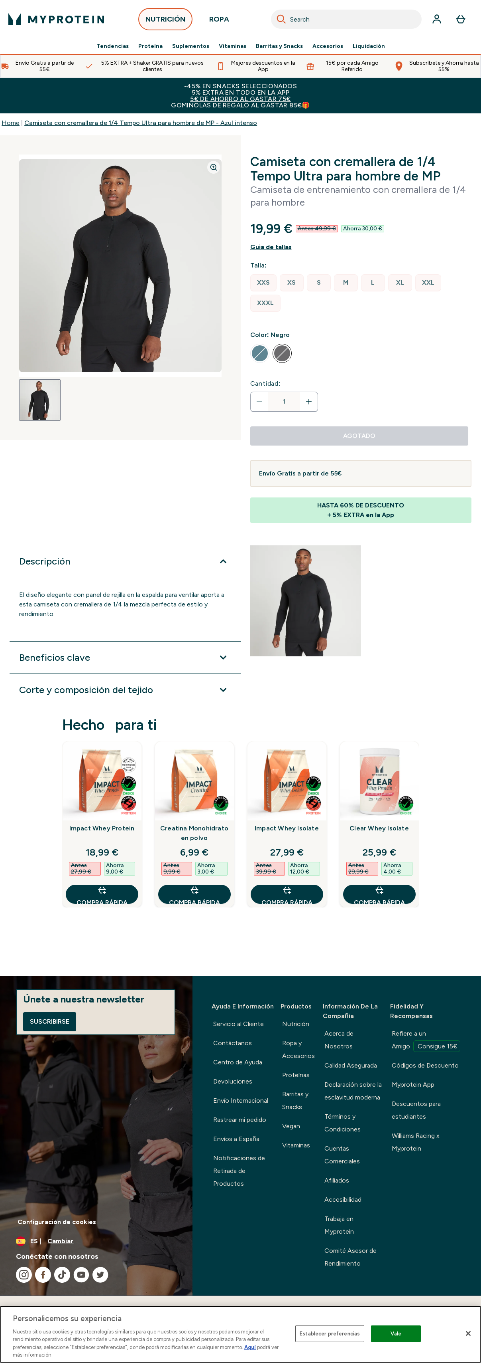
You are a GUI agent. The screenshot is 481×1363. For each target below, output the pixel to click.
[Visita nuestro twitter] (100, 1275)
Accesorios (327, 46)
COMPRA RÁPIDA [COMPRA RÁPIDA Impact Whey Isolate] (286, 894)
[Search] (281, 19)
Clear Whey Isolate (379, 828)
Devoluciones (232, 1081)
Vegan (291, 1126)
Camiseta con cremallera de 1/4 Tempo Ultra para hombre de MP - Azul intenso (140, 123)
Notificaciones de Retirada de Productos (239, 1170)
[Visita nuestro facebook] (43, 1275)
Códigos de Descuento (425, 1065)
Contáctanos (232, 1043)
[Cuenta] (437, 19)
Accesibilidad (342, 1199)
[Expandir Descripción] (125, 561)
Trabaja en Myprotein (339, 1225)
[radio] (263, 282)
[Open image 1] (40, 400)
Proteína (150, 46)
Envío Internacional (240, 1100)
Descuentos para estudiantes (416, 1110)
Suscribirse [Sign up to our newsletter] (49, 1021)
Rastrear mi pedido (239, 1119)
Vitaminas (232, 46)
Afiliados (336, 1180)
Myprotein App (413, 1084)
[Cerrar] (468, 1333)
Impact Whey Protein (102, 828)
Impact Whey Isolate (287, 828)
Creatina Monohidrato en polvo (194, 833)
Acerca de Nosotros (338, 1040)
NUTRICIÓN (165, 21)
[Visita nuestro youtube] (81, 1275)
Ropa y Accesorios (298, 1049)
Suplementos (190, 46)
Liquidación (369, 46)
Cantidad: (265, 383)
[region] (240, 1334)
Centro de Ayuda (237, 1062)
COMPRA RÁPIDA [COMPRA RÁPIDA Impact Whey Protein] (102, 894)
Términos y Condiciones (342, 1123)
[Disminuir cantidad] (259, 401)
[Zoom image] (213, 167)
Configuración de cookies (57, 1222)
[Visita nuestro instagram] (24, 1275)
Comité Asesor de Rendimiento (350, 1257)
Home (11, 123)
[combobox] (346, 19)
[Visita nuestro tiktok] (62, 1275)
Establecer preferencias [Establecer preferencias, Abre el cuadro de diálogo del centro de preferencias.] (330, 1334)
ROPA (219, 21)
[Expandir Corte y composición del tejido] (125, 690)
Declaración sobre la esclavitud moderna (353, 1091)
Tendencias (112, 46)
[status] (284, 401)
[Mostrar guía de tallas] (361, 247)
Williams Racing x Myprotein (416, 1142)
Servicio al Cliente (238, 1024)
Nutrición (295, 1024)
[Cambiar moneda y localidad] (96, 1241)
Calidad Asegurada (350, 1065)
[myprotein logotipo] (56, 19)
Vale (396, 1334)
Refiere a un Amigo (426, 1041)
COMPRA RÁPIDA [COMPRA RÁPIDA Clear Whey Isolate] (379, 894)
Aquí (250, 1347)
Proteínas (296, 1075)
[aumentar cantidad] (309, 401)
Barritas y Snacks (279, 46)
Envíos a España (236, 1139)
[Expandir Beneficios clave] (125, 658)
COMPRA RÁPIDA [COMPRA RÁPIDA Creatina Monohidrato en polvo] (194, 894)
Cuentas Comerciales (342, 1155)
